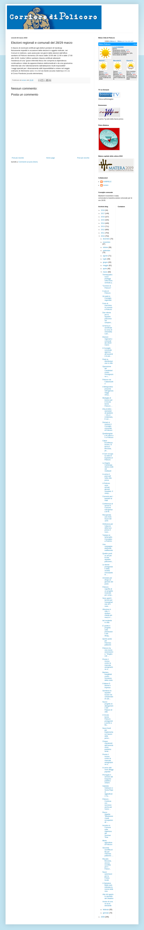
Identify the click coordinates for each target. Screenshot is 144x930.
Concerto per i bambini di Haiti (107, 498)
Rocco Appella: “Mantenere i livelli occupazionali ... (107, 817)
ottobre (106, 247)
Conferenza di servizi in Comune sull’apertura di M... (107, 508)
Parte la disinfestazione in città (107, 361)
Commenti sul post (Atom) (28, 162)
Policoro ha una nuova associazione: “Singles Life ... (107, 652)
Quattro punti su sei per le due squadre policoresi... (107, 557)
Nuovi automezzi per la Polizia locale (107, 876)
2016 (103, 217)
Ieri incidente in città (107, 621)
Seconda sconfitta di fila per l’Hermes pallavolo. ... (107, 852)
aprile (105, 269)
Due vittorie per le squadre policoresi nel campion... (107, 318)
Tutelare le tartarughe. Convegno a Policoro (107, 538)
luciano (105, 185)
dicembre (106, 239)
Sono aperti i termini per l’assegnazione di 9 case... (107, 602)
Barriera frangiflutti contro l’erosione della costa (107, 676)
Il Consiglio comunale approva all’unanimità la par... (107, 352)
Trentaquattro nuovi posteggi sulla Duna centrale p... (107, 279)
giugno (105, 262)
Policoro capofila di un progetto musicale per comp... (107, 591)
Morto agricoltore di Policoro (107, 843)
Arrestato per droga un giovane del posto (107, 581)
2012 (103, 230)
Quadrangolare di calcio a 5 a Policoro (107, 436)
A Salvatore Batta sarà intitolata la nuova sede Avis (107, 887)
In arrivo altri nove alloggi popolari (107, 770)
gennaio (106, 913)
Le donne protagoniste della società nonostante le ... (107, 570)
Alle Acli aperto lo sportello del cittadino (107, 896)
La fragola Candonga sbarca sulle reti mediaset (107, 467)
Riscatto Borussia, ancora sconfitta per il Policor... (106, 864)
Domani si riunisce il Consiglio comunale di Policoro (107, 426)
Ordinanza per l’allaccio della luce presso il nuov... (107, 528)
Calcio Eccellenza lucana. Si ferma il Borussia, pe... (107, 446)
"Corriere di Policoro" (106, 287)
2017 (103, 213)
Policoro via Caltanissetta (107, 382)
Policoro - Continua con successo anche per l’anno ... (107, 804)
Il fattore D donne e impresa (106, 686)
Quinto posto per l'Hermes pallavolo (107, 642)
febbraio (106, 910)
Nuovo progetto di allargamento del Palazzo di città (107, 707)
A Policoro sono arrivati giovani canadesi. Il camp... (107, 488)
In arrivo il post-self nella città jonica (107, 477)
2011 (103, 233)
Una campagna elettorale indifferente (107, 547)
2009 (103, 917)
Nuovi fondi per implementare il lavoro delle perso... (107, 733)
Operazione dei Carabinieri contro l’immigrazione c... (107, 371)
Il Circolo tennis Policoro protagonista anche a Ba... (107, 720)
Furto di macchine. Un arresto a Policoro (107, 306)
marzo (105, 272)
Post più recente (18, 158)
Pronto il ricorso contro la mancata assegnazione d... (107, 664)
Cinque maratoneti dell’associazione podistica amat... (107, 746)
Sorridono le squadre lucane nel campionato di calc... (107, 695)
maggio (106, 265)
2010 (103, 236)
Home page (50, 158)
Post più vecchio (83, 158)
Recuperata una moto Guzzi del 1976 (106, 518)
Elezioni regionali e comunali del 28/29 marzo (107, 341)
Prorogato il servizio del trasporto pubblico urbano (107, 779)
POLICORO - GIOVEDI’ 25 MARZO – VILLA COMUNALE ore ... (107, 414)
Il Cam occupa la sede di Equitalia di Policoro (107, 457)
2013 (103, 226)
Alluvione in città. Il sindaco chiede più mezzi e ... (107, 613)
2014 (103, 223)
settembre (106, 251)
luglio (105, 259)
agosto (105, 256)
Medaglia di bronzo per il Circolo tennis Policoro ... (107, 402)
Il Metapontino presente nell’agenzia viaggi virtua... (107, 391)
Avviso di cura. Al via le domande (107, 904)
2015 (103, 220)
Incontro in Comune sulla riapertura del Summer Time (107, 831)
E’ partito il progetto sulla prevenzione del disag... (107, 631)
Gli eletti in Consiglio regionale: (107, 298)
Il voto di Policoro (106, 292)
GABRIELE (107, 182)
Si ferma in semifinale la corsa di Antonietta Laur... (107, 330)
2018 (103, 210)
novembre (106, 242)
